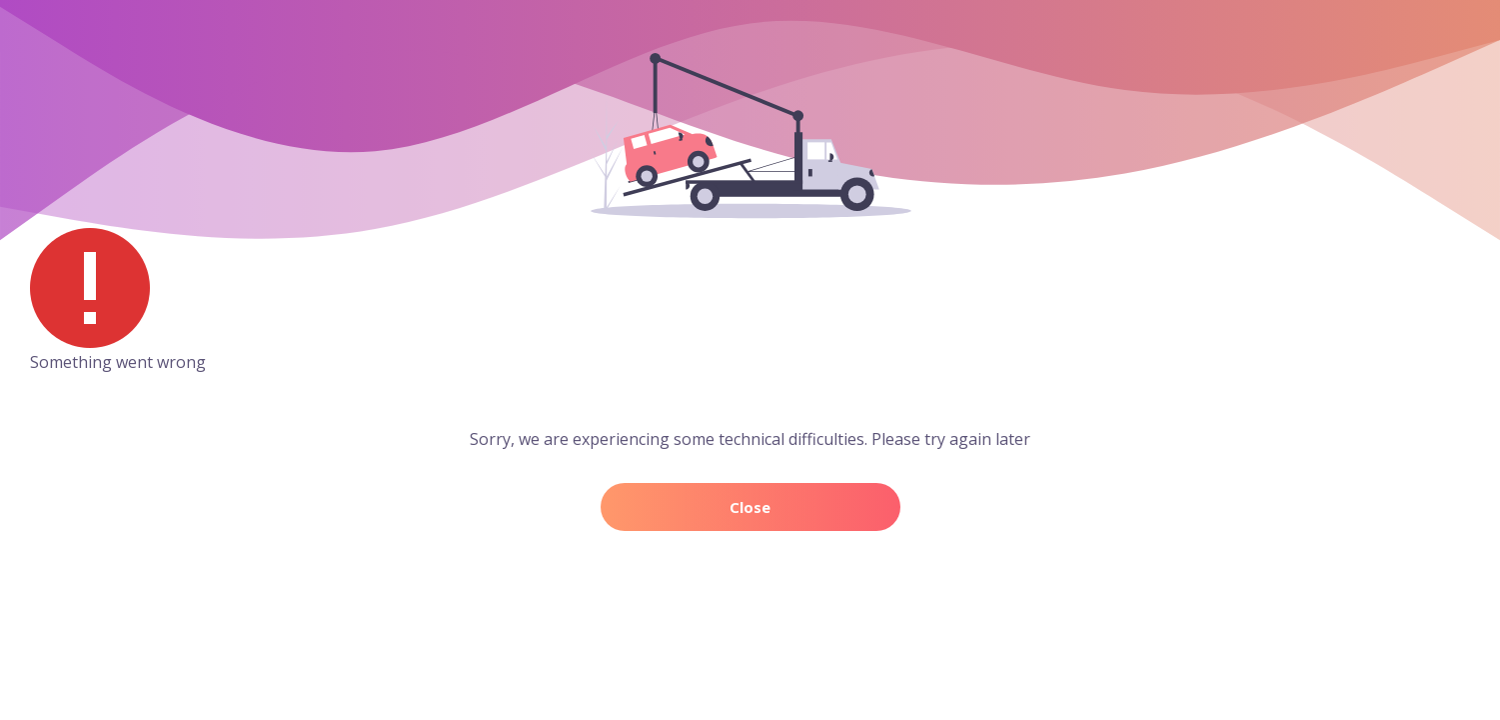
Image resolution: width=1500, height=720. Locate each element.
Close (750, 507)
